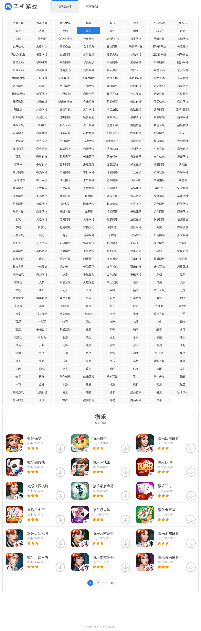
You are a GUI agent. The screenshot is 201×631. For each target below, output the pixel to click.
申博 (18, 353)
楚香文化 (135, 203)
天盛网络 (159, 258)
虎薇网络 (182, 156)
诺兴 (42, 258)
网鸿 (42, 368)
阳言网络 (159, 235)
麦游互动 (135, 62)
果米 (42, 360)
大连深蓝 (88, 282)
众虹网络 (182, 101)
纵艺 (182, 384)
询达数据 (41, 195)
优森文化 (18, 298)
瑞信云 (183, 133)
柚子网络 (18, 172)
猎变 (136, 313)
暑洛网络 (41, 54)
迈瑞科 (42, 85)
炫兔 (18, 345)
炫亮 (65, 321)
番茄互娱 (159, 313)
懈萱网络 (65, 62)
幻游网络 (65, 172)
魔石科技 (65, 109)
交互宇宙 (41, 243)
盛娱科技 (182, 125)
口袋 (159, 282)
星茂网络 (41, 70)
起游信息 (182, 85)
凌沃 (18, 329)
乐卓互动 (18, 70)
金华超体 (112, 274)
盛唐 (136, 290)
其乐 (159, 384)
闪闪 (18, 368)
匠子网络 (182, 203)
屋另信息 (159, 101)
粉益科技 (135, 101)
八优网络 (18, 85)
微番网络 (135, 38)
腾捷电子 (88, 93)
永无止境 (182, 148)
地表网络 (112, 172)
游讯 (65, 392)
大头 (182, 282)
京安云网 (182, 70)
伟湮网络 (88, 148)
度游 (88, 368)
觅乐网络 (65, 85)
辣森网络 (41, 203)
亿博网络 (65, 219)
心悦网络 (65, 54)
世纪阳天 (65, 180)
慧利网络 (135, 148)
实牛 (112, 298)
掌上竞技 (112, 282)
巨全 (112, 337)
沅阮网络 (112, 62)
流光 (88, 337)
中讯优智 (65, 93)
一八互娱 (135, 93)
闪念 (65, 290)
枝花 (88, 298)
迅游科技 (88, 243)
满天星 (183, 164)
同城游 (65, 305)
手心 (136, 376)
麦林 (112, 290)
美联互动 (182, 46)
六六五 (42, 321)
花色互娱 (41, 266)
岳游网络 (18, 203)
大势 (42, 282)
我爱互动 (65, 329)
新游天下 (65, 156)
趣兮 (65, 235)
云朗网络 (88, 85)
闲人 (88, 321)
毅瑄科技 (41, 156)
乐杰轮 (112, 235)
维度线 (42, 125)
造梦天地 (112, 54)
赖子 (136, 329)
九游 (42, 353)
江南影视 (135, 298)
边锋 (42, 30)
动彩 (112, 345)
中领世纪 (41, 329)
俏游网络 (18, 195)
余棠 (18, 313)
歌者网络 (18, 188)
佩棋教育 (18, 148)
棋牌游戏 (92, 6)
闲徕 (136, 30)
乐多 (65, 360)
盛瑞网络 (182, 38)
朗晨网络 (135, 133)
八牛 (159, 321)
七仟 (182, 290)
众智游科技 (65, 38)
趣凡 (65, 368)
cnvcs (182, 305)
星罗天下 (135, 70)
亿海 (136, 368)
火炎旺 (159, 305)
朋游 (65, 337)
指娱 (112, 313)
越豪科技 (65, 195)
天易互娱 (18, 235)
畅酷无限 (135, 211)
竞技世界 (65, 23)
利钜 (65, 345)
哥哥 (182, 345)
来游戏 (18, 305)
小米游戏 (159, 23)
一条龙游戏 (18, 180)
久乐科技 (135, 258)
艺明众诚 (65, 46)
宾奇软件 (159, 172)
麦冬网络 (65, 164)
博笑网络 (41, 298)
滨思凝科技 (136, 78)
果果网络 (88, 250)
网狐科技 (159, 38)
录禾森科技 (65, 78)
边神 (88, 384)
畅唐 (159, 392)
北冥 (18, 219)
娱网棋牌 (88, 400)
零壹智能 (159, 117)
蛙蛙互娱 (159, 360)
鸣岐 (136, 321)
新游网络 (88, 235)
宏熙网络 (18, 133)
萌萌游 (112, 227)
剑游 (182, 298)
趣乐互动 (112, 93)
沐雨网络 (41, 109)
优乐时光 (18, 400)
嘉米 (88, 360)
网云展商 (112, 70)
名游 (42, 400)
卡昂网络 (88, 180)
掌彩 (182, 368)
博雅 (88, 23)
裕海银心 (182, 54)
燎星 (18, 376)
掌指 (159, 337)
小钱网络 (135, 54)
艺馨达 (18, 282)
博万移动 (112, 148)
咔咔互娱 (18, 125)
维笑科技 (65, 258)
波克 (18, 30)
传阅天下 (88, 266)
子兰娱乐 (41, 188)
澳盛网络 (159, 164)
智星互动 (18, 62)
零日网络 (88, 172)
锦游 (159, 345)
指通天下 (18, 243)
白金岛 (42, 337)
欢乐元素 (88, 376)
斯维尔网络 (18, 93)
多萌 (18, 227)
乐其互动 (41, 313)
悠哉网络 (112, 180)
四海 (182, 321)
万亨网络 (159, 203)
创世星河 (135, 109)
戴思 (42, 235)
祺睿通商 (41, 62)
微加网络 (41, 274)
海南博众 (112, 258)
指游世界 (135, 140)
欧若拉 (89, 313)
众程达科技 (112, 38)
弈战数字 (65, 148)
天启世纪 (41, 117)
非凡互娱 (159, 290)
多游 (159, 298)
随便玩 (42, 38)
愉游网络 (112, 211)
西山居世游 (18, 78)
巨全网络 (182, 211)
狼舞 (88, 329)
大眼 (159, 368)
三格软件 (182, 93)
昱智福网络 (159, 46)
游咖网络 (65, 117)
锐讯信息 (18, 46)
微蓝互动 (112, 164)
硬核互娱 (112, 195)
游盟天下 (88, 258)
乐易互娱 (65, 282)
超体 (182, 329)
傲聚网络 (159, 109)
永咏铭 (136, 180)
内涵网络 (135, 400)
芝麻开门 (135, 243)
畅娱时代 (182, 250)
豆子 (18, 360)
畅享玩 (42, 227)
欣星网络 (41, 211)
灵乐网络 (88, 219)
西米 (182, 30)
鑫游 (159, 250)
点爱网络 (88, 188)
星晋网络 (135, 227)
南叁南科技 (112, 140)
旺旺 (112, 368)
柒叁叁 (159, 188)
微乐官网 (100, 422)
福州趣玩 (182, 219)
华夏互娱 (88, 62)
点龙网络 (182, 235)
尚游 (88, 290)
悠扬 (88, 392)
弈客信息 (41, 148)
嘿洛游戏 (182, 227)
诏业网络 (112, 188)
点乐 (112, 360)
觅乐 (182, 274)
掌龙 (42, 305)
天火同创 (41, 140)
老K (112, 30)
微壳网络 (41, 172)
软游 (65, 384)
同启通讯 (112, 109)
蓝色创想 (65, 376)
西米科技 (135, 266)
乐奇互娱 (88, 54)
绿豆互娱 (135, 164)
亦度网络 (88, 133)
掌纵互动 (88, 274)
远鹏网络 (112, 219)
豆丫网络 (88, 109)
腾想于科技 (136, 46)
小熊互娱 (159, 148)
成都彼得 (135, 117)
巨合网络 (65, 140)
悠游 (88, 353)
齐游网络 (182, 172)
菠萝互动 (88, 38)
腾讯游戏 (41, 23)
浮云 (136, 345)
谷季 (182, 313)
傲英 (159, 227)
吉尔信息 (159, 156)
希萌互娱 (159, 125)
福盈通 (183, 180)
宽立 (112, 305)
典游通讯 (135, 156)
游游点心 (65, 70)
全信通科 (135, 188)
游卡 (112, 392)
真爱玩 (89, 211)
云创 (65, 353)
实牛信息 (88, 46)
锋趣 (182, 376)
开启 (42, 345)
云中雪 (183, 258)
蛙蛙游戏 (18, 392)
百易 (18, 321)
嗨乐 (42, 290)
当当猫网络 (159, 54)
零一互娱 (41, 180)
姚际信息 (18, 274)
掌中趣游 (159, 376)
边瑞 (42, 376)
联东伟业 (112, 117)
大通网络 (41, 219)
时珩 (136, 305)
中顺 (18, 290)
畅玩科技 (65, 211)
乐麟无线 (182, 266)
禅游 (112, 384)
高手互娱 (65, 298)
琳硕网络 (135, 274)
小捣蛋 (183, 243)
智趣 (112, 321)
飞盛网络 (65, 250)
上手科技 (65, 188)
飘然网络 (159, 219)
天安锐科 (112, 156)
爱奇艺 (183, 23)
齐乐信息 (88, 101)
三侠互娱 (41, 78)
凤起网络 (182, 78)
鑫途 (42, 384)
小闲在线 (41, 101)
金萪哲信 (112, 266)
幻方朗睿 (159, 62)
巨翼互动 (88, 117)
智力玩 (89, 195)
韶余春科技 (65, 101)
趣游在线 (65, 227)
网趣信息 (135, 125)
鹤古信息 (159, 140)
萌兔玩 (18, 109)
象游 (182, 353)
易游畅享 (112, 101)
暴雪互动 (159, 70)
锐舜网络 (18, 250)
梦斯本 (18, 164)
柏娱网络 (159, 133)
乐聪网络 (65, 243)
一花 (18, 384)
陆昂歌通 (18, 101)
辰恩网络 (159, 243)
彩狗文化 (88, 227)
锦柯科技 (135, 85)
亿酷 (18, 38)
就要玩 (18, 337)
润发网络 (88, 70)
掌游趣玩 (159, 180)
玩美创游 (41, 392)
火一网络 (88, 125)
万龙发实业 (18, 54)
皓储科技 (159, 93)
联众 (159, 30)
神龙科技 (112, 250)
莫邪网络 (41, 250)
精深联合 (41, 133)
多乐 (112, 23)
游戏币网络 (89, 78)
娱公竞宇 (135, 392)
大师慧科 (182, 140)
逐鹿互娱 (135, 219)
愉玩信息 (159, 195)
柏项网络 (112, 243)
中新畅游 (18, 140)
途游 (136, 23)
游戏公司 (65, 6)
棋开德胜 (18, 117)
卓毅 (136, 360)
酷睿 (159, 329)
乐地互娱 (112, 376)
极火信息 (112, 203)
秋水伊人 (182, 392)
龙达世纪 (159, 85)
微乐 (88, 30)
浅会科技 (65, 133)
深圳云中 (65, 266)
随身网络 (112, 85)
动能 (136, 353)
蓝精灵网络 (183, 109)
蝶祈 (136, 384)
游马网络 (159, 211)
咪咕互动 (159, 266)
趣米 (65, 274)
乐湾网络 (88, 140)
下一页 (109, 582)
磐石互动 (65, 125)
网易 (112, 400)
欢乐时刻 (135, 250)
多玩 (88, 305)
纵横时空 (41, 46)
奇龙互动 (159, 78)
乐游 (136, 337)
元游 (65, 30)
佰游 (136, 282)
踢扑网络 (182, 62)
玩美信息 (65, 313)
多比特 (159, 353)
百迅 (18, 156)
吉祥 (65, 400)
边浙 (88, 345)
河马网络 (135, 195)
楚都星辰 (18, 258)
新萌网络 (182, 117)
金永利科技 (112, 133)
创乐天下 (88, 156)
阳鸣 (112, 329)
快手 (159, 400)
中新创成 (41, 164)
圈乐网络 (88, 203)
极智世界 (18, 266)
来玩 (182, 337)
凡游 (112, 353)
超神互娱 (112, 78)
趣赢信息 (88, 164)
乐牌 (182, 360)
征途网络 (182, 188)
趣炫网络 (112, 46)
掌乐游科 (182, 195)
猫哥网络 (41, 93)
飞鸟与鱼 (135, 235)
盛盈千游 (112, 125)
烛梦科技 (18, 211)
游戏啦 (65, 203)
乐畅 (159, 274)
